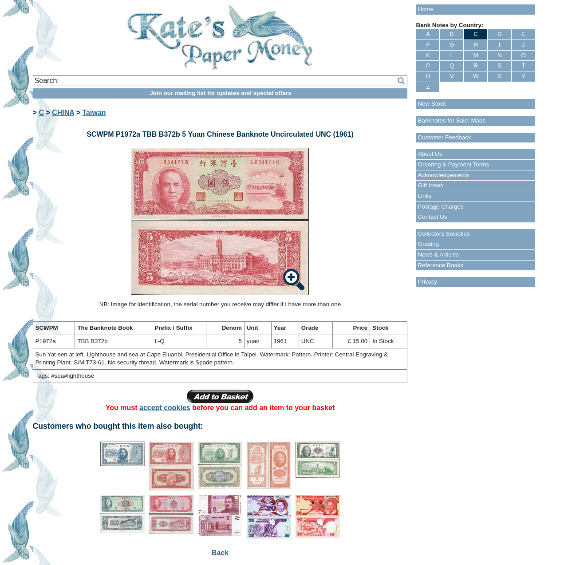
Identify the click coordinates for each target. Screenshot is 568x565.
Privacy (428, 281)
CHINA (63, 112)
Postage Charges (441, 206)
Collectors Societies (444, 233)
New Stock (432, 103)
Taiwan (94, 112)
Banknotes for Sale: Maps (452, 120)
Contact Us (432, 216)
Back (220, 553)
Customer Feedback (444, 137)
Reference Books (440, 265)
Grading (428, 244)
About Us (430, 153)
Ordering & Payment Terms (453, 164)
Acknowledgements (443, 175)
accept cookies (164, 407)
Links (425, 196)
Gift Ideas (430, 185)
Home (426, 9)
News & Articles (438, 254)
